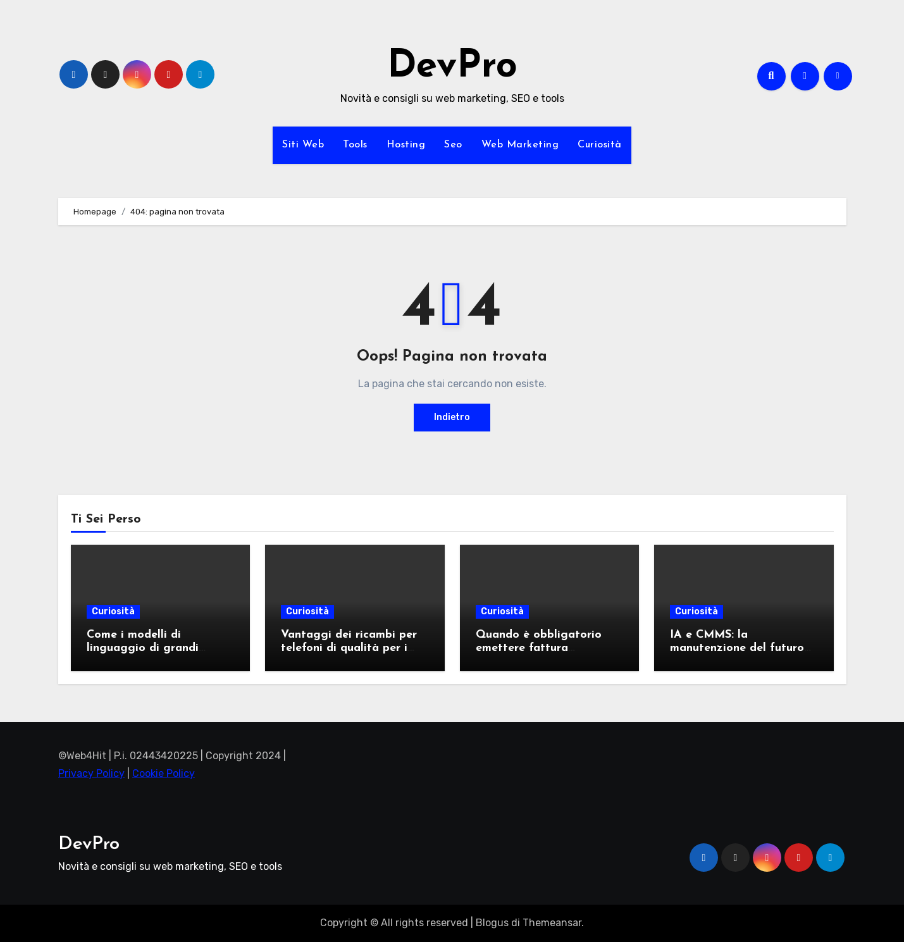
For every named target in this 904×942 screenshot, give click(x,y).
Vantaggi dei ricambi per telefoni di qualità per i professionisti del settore (349, 648)
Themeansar (552, 923)
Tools (355, 145)
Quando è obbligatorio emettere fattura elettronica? (539, 648)
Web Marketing (520, 145)
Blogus (492, 923)
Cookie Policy (163, 774)
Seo (453, 145)
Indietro (452, 417)
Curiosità (600, 145)
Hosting (406, 145)
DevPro (452, 67)
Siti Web (303, 145)
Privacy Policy (91, 774)
